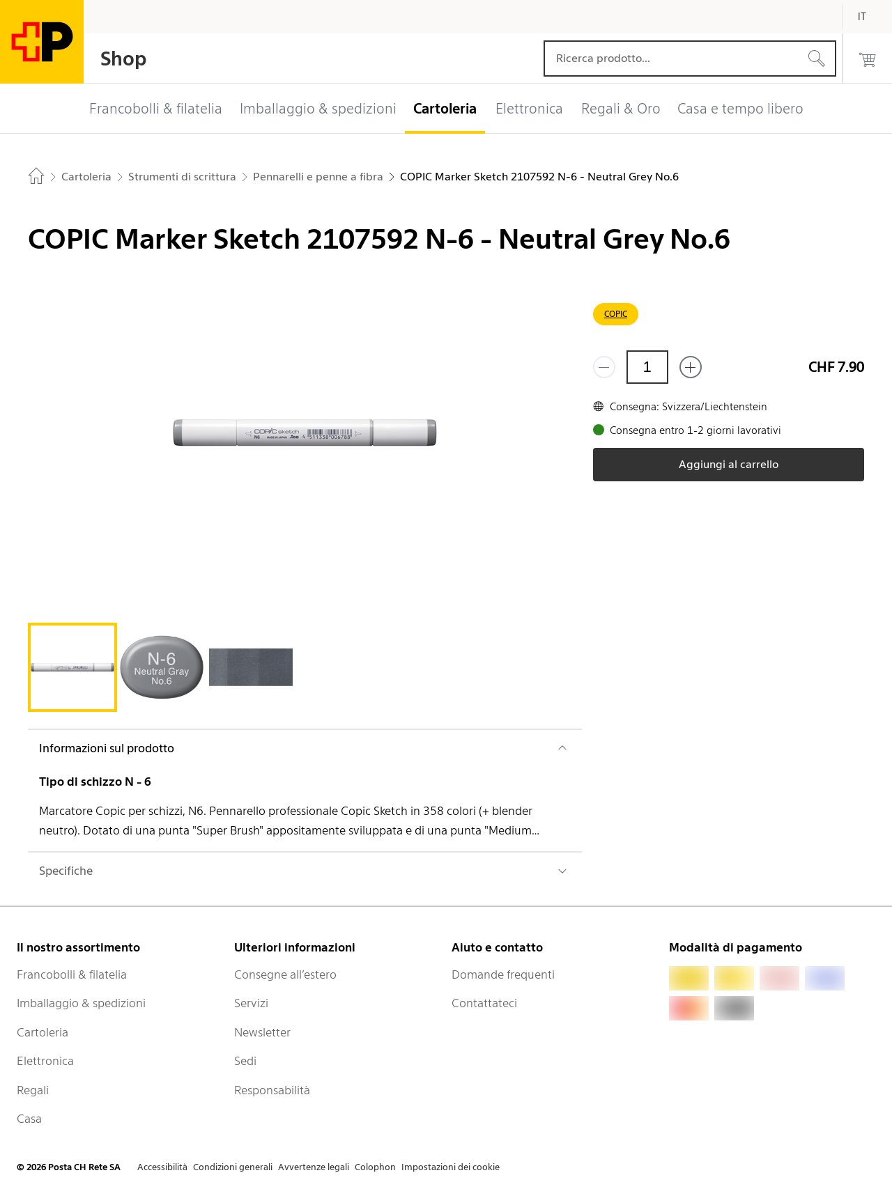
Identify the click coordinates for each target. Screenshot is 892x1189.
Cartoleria (42, 1032)
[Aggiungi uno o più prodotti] (690, 367)
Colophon (375, 1167)
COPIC (615, 314)
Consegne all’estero (285, 974)
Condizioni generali (232, 1167)
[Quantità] (647, 367)
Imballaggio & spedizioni (81, 1003)
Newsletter (262, 1032)
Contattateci (484, 1003)
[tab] (72, 667)
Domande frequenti (503, 974)
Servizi (251, 1003)
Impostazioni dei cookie (450, 1167)
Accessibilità (162, 1167)
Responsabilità (272, 1090)
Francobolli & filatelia (72, 974)
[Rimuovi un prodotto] (604, 367)
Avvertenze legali (313, 1167)
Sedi (245, 1061)
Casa (29, 1119)
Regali (33, 1090)
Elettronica (45, 1061)
